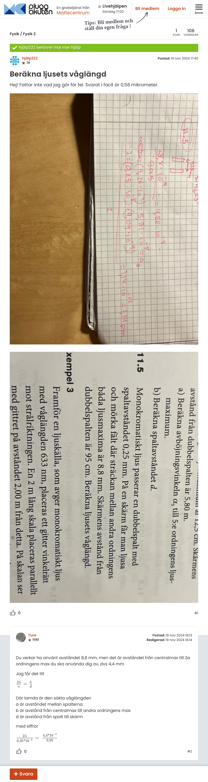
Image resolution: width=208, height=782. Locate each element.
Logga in (177, 9)
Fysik (14, 34)
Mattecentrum (73, 12)
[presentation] (24, 684)
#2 (189, 752)
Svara (26, 774)
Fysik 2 (29, 34)
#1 (196, 613)
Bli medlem (147, 9)
